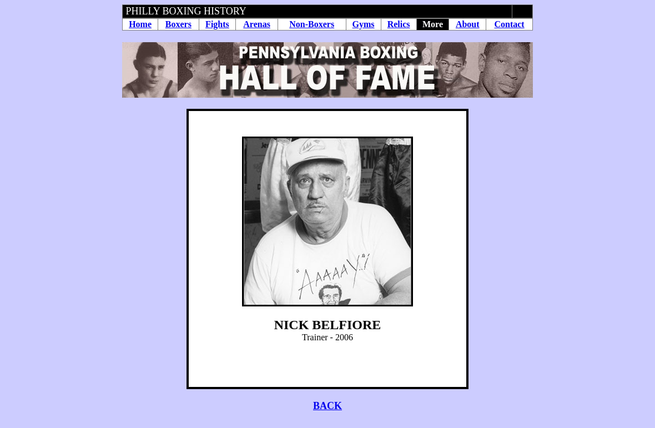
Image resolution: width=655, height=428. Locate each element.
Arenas (256, 24)
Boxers (178, 24)
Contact (509, 24)
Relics (398, 24)
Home (140, 24)
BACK (327, 405)
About (468, 24)
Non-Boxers (311, 24)
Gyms (363, 24)
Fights (217, 24)
